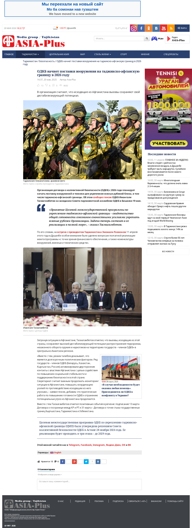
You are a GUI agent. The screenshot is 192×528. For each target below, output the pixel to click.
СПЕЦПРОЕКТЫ (171, 54)
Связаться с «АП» (137, 501)
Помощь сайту (175, 501)
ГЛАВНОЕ (9, 54)
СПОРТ (123, 54)
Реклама (99, 501)
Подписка (118, 501)
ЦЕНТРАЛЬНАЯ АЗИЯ (59, 54)
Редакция (80, 501)
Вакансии (156, 501)
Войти (182, 28)
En (124, 28)
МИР (82, 54)
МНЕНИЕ (145, 54)
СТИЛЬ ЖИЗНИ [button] (102, 54)
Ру (116, 28)
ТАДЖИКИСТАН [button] (30, 54)
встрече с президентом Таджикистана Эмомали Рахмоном (91, 232)
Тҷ (120, 28)
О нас (61, 501)
